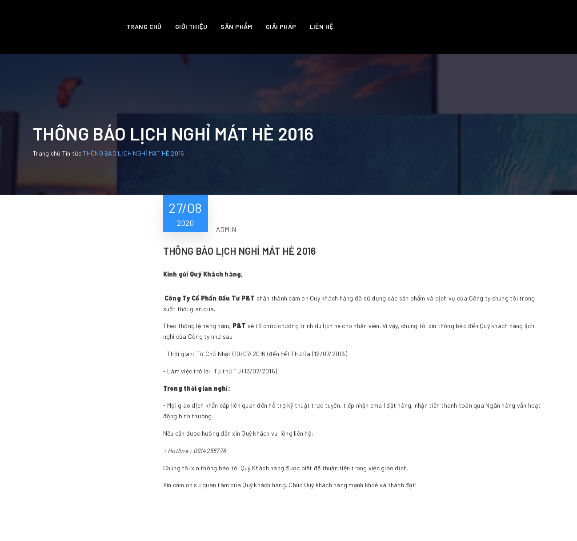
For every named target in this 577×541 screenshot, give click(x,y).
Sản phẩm (236, 26)
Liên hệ (321, 26)
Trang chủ (144, 26)
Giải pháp (281, 26)
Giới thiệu (191, 26)
